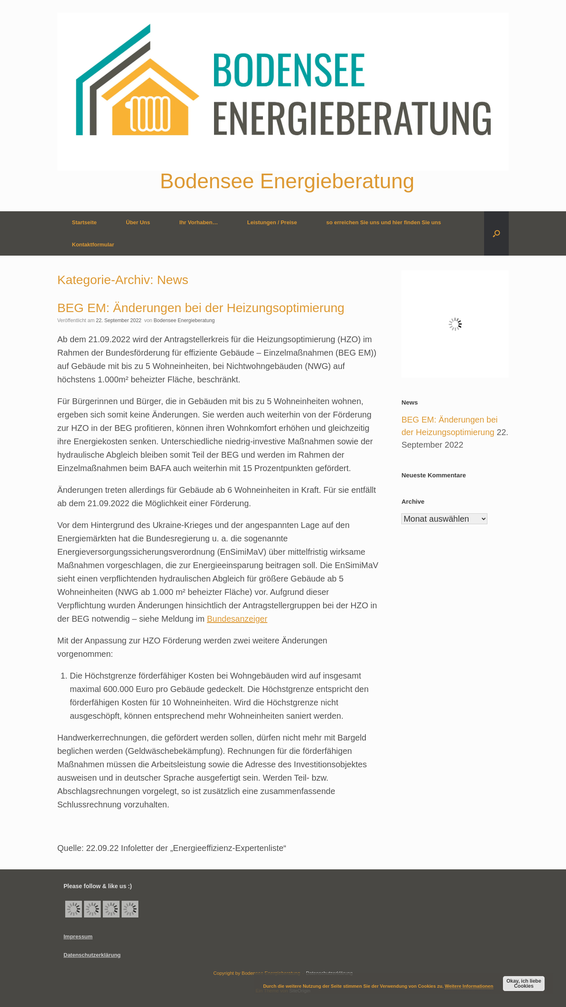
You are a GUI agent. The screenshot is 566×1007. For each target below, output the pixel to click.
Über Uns (138, 222)
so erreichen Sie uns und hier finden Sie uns (383, 222)
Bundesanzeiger (237, 618)
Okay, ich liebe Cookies (523, 983)
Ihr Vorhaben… (198, 222)
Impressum (78, 936)
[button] (496, 233)
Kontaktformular (93, 244)
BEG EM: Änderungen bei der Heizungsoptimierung (200, 308)
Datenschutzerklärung (92, 955)
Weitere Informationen (469, 986)
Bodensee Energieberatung (184, 320)
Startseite (84, 222)
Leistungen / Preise (272, 222)
